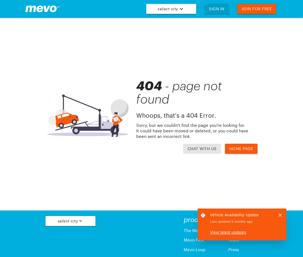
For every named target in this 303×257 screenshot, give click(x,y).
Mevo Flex (194, 240)
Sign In (216, 8)
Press (233, 249)
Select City (171, 9)
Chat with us (202, 148)
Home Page (241, 148)
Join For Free (257, 8)
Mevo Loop (195, 249)
